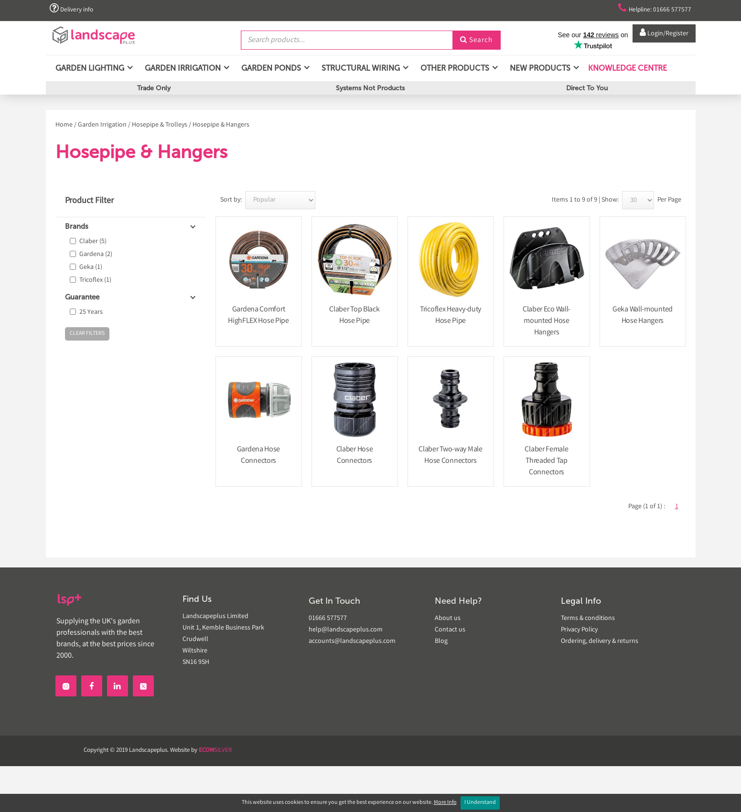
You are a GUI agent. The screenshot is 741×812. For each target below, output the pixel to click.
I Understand (480, 803)
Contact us (450, 630)
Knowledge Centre (626, 71)
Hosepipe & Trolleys (159, 125)
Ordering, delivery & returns (599, 641)
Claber (93, 241)
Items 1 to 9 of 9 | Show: (585, 200)
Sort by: (231, 200)
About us (448, 618)
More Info (445, 803)
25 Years (91, 312)
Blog (441, 641)
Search (476, 39)
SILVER (215, 750)
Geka (90, 267)
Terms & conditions (588, 618)
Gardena (95, 254)
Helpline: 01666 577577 (648, 8)
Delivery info (73, 8)
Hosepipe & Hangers (221, 125)
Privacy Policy (579, 630)
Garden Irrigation (102, 125)
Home (64, 125)
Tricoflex (95, 280)
